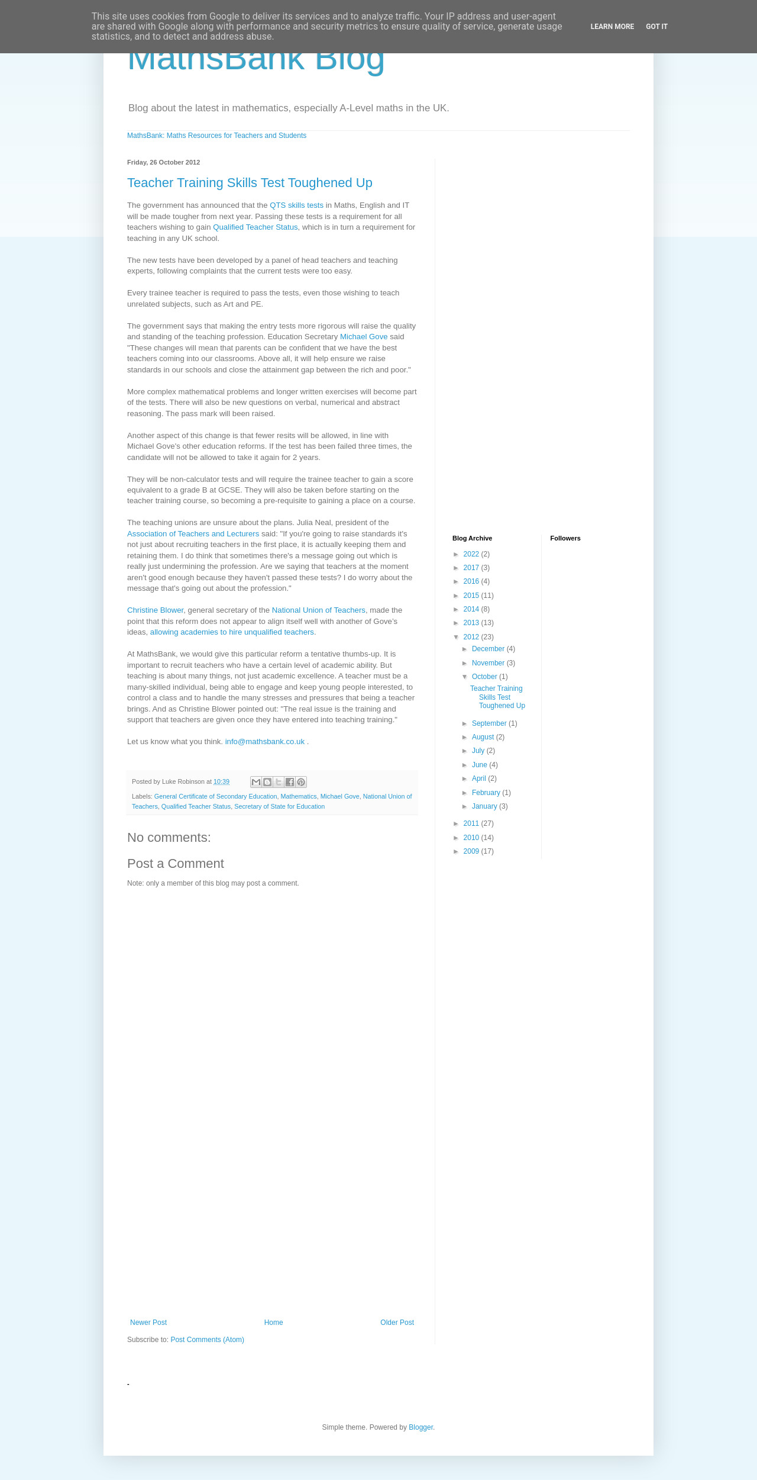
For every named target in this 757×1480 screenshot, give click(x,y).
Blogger (421, 1427)
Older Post (397, 1322)
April (480, 778)
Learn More (613, 26)
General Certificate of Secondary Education (215, 796)
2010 (472, 838)
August (484, 737)
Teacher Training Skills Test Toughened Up (250, 182)
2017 (472, 568)
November (489, 663)
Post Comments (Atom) (207, 1340)
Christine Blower (155, 610)
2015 (472, 595)
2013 (472, 623)
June (480, 765)
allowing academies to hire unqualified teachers (232, 632)
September (490, 723)
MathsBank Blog (256, 57)
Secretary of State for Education (279, 806)
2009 (472, 851)
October (485, 677)
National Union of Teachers (318, 610)
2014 (472, 609)
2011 (472, 823)
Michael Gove (364, 336)
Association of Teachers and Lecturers (193, 533)
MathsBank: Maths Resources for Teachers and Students (216, 135)
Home (273, 1322)
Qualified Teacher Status (255, 227)
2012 (472, 637)
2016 (472, 581)
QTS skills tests (296, 205)
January (485, 806)
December (489, 649)
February (487, 793)
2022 (472, 554)
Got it (657, 26)
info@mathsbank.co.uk (265, 741)
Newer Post (148, 1322)
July (479, 751)
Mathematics (298, 796)
